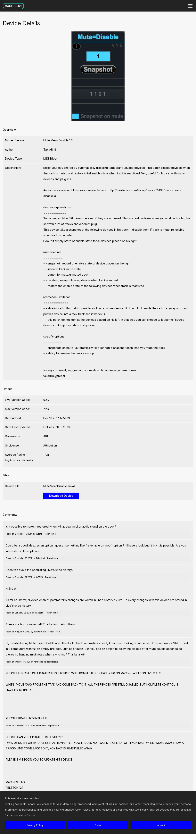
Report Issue (50, 534)
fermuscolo (39, 662)
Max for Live (13, 6)
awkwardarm (40, 631)
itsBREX (39, 577)
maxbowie (41, 725)
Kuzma (39, 534)
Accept (161, 825)
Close (98, 825)
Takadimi (49, 149)
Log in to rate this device (19, 460)
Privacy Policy (35, 825)
